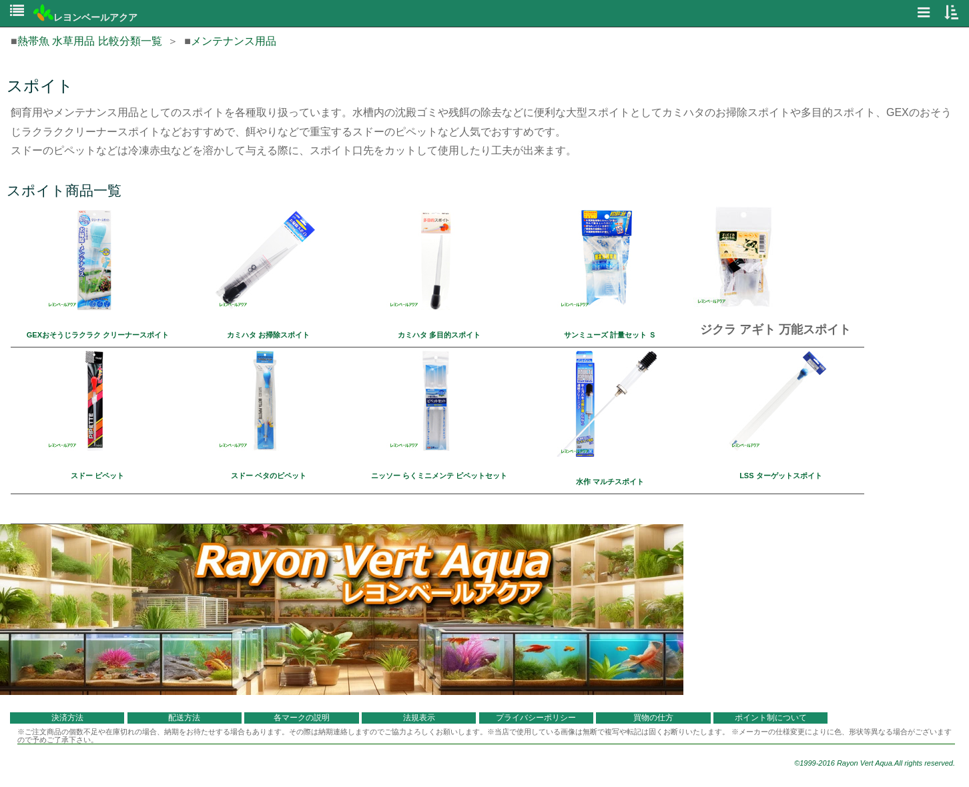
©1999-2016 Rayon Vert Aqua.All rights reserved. (874, 763)
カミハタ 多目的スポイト (439, 335)
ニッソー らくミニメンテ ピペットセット (439, 476)
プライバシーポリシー (536, 717)
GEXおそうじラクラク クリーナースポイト (98, 335)
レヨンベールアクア (85, 17)
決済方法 (67, 717)
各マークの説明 (302, 717)
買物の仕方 (653, 717)
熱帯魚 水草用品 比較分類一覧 (89, 41)
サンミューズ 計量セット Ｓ (610, 335)
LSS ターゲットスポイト (780, 476)
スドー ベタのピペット (268, 476)
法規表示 (419, 717)
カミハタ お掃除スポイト (268, 335)
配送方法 (184, 717)
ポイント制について (771, 717)
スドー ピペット (97, 476)
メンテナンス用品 (233, 41)
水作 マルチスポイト (610, 482)
